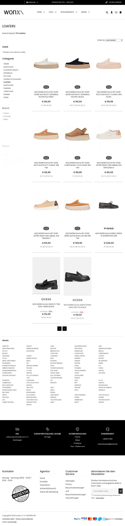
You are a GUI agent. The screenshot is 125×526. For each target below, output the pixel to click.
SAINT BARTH (54, 395)
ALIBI (100, 346)
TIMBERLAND (79, 400)
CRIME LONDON (80, 356)
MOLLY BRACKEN (7, 385)
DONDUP (77, 361)
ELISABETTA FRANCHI (9, 366)
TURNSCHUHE (8, 91)
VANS (52, 402)
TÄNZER (6, 64)
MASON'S (53, 383)
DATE (52, 358)
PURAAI (52, 392)
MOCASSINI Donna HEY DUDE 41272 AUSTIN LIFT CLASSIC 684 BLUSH (109, 94)
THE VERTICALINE (55, 400)
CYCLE (4, 358)
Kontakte (44, 481)
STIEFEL (6, 97)
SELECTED (5, 397)
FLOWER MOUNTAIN (56, 368)
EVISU (52, 366)
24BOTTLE (5, 346)
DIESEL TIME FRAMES (9, 361)
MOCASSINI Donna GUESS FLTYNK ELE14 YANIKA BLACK (46, 310)
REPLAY (4, 395)
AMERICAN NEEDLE (32, 348)
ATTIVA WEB (12, 522)
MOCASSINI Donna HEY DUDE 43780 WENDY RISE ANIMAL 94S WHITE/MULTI (109, 175)
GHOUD (101, 370)
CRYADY (101, 356)
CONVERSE (54, 356)
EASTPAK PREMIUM (56, 363)
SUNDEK (101, 397)
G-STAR (28, 370)
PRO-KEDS (5, 392)
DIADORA (77, 358)
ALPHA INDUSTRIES (8, 348)
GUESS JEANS (54, 373)
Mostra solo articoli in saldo (14, 52)
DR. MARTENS (103, 361)
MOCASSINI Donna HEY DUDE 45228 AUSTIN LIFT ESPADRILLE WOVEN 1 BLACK (77, 94)
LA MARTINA (30, 380)
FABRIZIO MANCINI (8, 368)
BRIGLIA (101, 351)
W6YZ (77, 402)
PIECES (28, 390)
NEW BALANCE (103, 385)
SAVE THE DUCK (104, 395)
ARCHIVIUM (78, 348)
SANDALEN (7, 88)
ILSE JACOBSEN (55, 375)
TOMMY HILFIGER (8, 402)
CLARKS (28, 356)
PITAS (76, 390)
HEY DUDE (102, 373)
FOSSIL (101, 368)
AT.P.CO (4, 351)
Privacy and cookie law (24, 519)
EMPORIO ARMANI (32, 366)
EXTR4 (77, 366)
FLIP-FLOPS (7, 76)
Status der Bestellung (49, 492)
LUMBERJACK (6, 383)
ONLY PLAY (29, 388)
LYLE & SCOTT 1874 (32, 383)
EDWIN (101, 363)
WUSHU (28, 405)
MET (76, 383)
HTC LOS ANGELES (32, 375)
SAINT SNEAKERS (80, 395)
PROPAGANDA (30, 392)
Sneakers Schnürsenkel (12, 79)
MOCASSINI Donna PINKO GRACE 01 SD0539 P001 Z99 (108, 239)
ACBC (52, 346)
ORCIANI (77, 388)
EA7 (27, 363)
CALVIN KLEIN (79, 353)
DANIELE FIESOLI (31, 358)
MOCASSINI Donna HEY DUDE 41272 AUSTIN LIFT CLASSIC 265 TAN (46, 170)
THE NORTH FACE (32, 400)
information (100, 498)
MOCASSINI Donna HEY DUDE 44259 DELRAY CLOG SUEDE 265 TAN (77, 170)
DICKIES (101, 358)
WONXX (101, 402)
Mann (39, 12)
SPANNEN (7, 94)
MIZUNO (101, 383)
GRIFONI (29, 373)
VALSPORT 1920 (31, 402)
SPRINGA (53, 397)
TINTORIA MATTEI (104, 400)
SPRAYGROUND (31, 397)
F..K (100, 366)
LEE (51, 380)
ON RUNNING (6, 388)
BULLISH (4, 353)
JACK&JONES (79, 375)
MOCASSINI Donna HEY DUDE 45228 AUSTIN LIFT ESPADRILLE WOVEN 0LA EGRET (46, 94)
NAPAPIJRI (78, 385)
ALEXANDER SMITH (80, 346)
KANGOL (77, 378)
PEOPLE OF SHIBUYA (105, 388)
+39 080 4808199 (115, 2)
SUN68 (77, 397)
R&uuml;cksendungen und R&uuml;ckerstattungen (75, 491)
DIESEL (28, 361)
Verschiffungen (72, 498)
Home (42, 478)
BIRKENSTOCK (55, 351)
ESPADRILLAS (8, 73)
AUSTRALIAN (30, 351)
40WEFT (29, 346)
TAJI (3, 400)
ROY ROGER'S (30, 395)
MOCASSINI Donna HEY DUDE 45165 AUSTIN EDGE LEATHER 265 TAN (77, 241)
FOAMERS (78, 368)
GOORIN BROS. (7, 373)
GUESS (77, 373)
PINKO (52, 390)
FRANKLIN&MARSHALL (9, 370)
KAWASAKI (5, 380)
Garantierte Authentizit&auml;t (48, 487)
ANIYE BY (53, 348)
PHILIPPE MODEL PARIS (9, 390)
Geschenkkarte (67, 12)
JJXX (28, 378)
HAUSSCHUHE (8, 67)
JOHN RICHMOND (56, 378)
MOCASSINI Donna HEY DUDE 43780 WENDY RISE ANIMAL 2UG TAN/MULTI (46, 241)
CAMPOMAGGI (103, 353)
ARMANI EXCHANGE (105, 348)
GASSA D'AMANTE (80, 370)
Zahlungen (70, 481)
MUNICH (29, 385)
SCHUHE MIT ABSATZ (11, 70)
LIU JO (101, 380)
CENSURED (5, 356)
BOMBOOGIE (79, 351)
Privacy (69, 484)
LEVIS (76, 380)
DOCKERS (53, 361)
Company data (8, 519)
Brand (84, 12)
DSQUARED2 (6, 363)
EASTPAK (77, 363)
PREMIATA (102, 390)
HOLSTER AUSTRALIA (9, 375)
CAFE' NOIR (54, 353)
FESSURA (29, 368)
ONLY (52, 388)
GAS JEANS (54, 370)
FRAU (51, 12)
